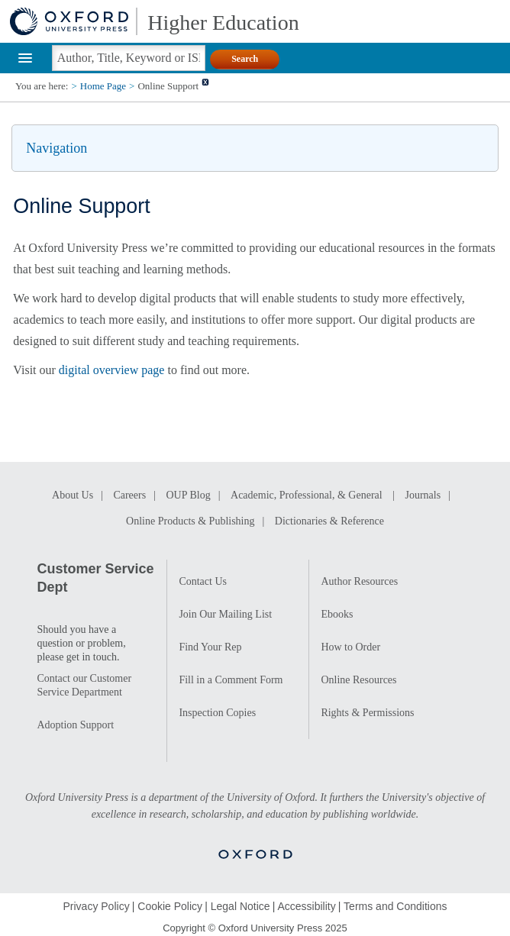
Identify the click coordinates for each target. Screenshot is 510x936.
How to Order (350, 647)
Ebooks (337, 614)
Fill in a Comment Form (230, 680)
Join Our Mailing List (225, 614)
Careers (129, 495)
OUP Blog (188, 495)
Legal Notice (240, 906)
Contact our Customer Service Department (84, 685)
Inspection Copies (217, 712)
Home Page (103, 86)
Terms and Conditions (395, 906)
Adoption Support (75, 725)
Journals (423, 495)
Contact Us (203, 581)
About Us (72, 495)
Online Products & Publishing (190, 521)
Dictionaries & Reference (329, 521)
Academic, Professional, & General (308, 495)
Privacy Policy (96, 906)
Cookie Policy (169, 906)
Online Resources (358, 680)
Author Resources (359, 581)
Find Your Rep (210, 647)
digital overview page (112, 369)
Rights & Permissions (367, 712)
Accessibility (306, 906)
